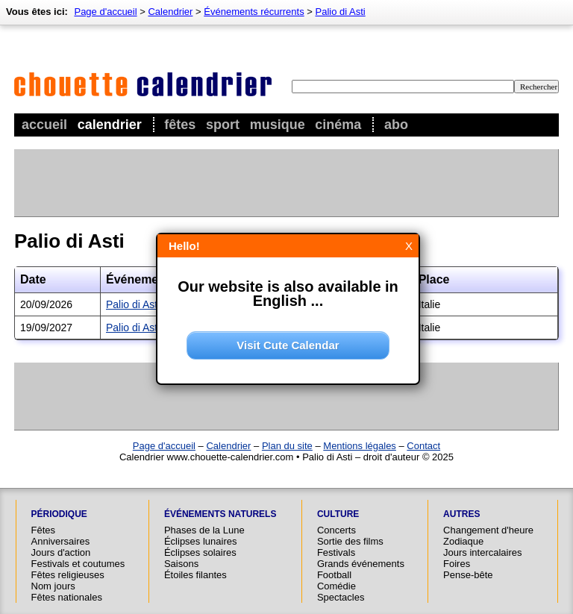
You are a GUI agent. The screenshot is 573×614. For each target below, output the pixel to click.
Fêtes (179, 124)
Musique (277, 124)
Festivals (336, 552)
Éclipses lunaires (200, 541)
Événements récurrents (254, 11)
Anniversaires (60, 541)
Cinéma (338, 124)
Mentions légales (359, 445)
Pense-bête (468, 574)
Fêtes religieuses (67, 574)
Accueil (44, 124)
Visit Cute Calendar (288, 345)
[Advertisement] (285, 182)
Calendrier (110, 124)
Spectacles (341, 597)
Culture (338, 514)
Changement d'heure (488, 530)
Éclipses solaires (200, 552)
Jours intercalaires (482, 552)
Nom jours (53, 586)
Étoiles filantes (195, 574)
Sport (222, 124)
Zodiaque (463, 541)
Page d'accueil (105, 11)
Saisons (181, 563)
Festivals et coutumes (78, 563)
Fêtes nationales (66, 597)
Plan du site (287, 445)
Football (334, 574)
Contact (423, 445)
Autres (461, 514)
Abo (396, 124)
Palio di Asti (341, 11)
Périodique (59, 514)
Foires (456, 563)
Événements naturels (220, 514)
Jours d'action (61, 552)
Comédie (336, 586)
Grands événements (360, 563)
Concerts (336, 530)
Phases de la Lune (204, 530)
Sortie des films (350, 541)
